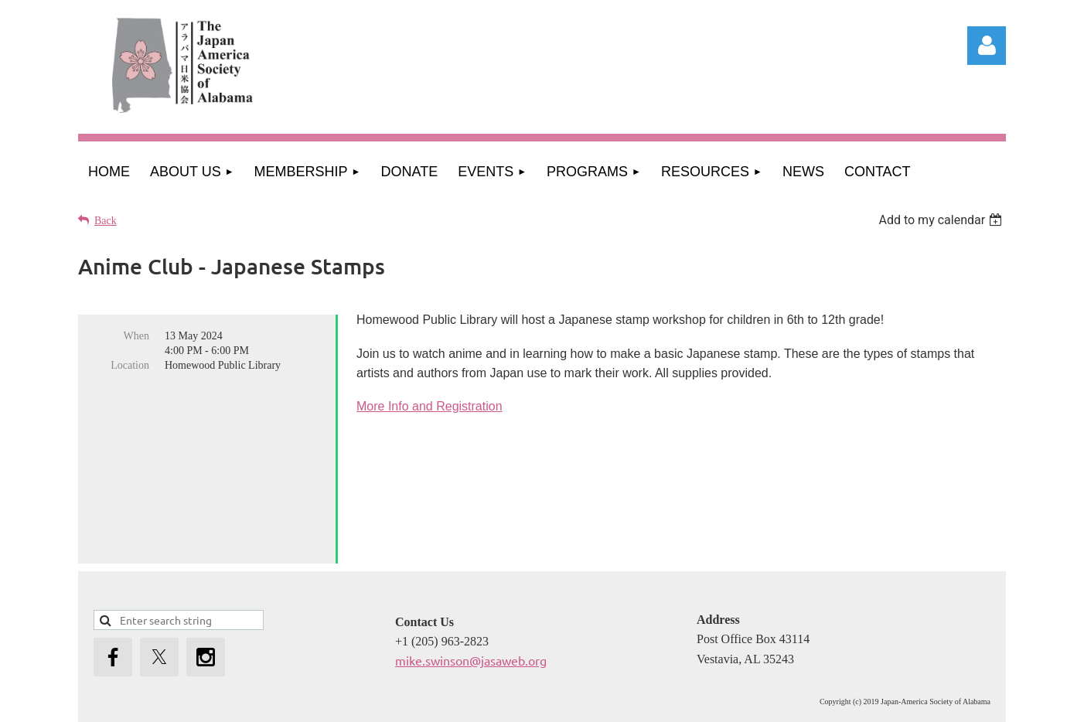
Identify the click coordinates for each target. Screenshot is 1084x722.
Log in (986, 45)
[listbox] (942, 220)
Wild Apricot (842, 702)
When (136, 336)
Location (130, 365)
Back (105, 220)
